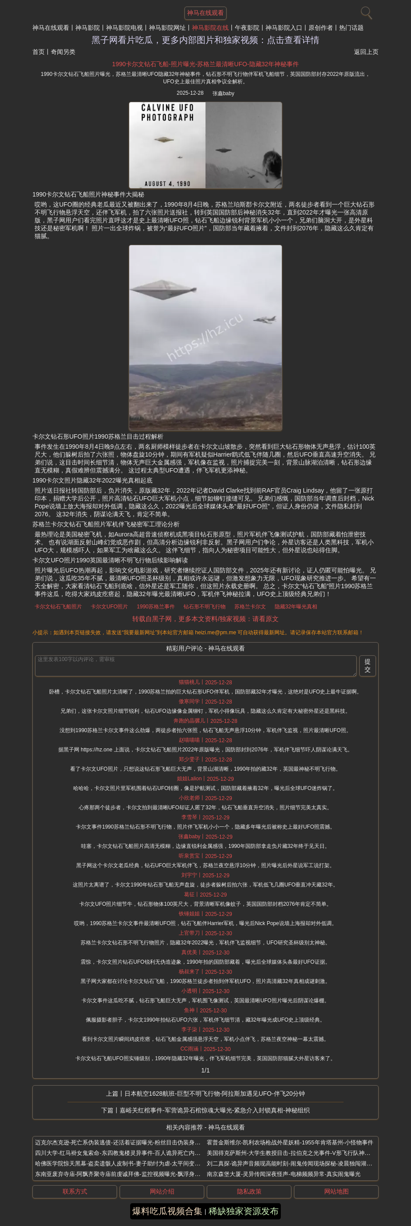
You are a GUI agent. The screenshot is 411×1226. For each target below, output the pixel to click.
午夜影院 (247, 27)
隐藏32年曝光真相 (296, 607)
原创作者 (320, 27)
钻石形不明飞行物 (205, 607)
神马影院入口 (284, 27)
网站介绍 (162, 1191)
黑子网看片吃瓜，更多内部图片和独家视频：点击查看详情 (205, 40)
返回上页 (366, 51)
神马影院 (87, 27)
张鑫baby (223, 93)
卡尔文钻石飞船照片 (58, 607)
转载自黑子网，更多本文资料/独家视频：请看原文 (205, 618)
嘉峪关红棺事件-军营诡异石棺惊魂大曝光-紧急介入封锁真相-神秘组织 (215, 1110)
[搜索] (365, 11)
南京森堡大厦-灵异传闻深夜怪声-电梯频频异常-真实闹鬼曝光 (284, 1174)
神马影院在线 (210, 27)
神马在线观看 (50, 27)
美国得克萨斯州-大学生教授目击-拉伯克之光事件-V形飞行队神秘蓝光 (294, 1153)
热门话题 (351, 27)
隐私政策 (249, 1191)
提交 (368, 665)
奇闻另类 (63, 51)
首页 (38, 51)
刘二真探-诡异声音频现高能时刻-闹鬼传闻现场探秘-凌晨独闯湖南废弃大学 (301, 1163)
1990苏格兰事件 (156, 607)
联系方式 (75, 1191)
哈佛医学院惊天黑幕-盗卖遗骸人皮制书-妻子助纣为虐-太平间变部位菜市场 (129, 1163)
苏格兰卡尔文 (250, 607)
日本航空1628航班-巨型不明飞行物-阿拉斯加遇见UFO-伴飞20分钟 (214, 1093)
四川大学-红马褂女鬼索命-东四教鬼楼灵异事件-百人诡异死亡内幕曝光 (123, 1153)
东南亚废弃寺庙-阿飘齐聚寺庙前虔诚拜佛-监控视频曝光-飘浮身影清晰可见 (129, 1174)
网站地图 (336, 1191)
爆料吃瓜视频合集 (167, 1211)
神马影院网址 (167, 27)
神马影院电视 (124, 27)
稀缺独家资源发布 (244, 1211)
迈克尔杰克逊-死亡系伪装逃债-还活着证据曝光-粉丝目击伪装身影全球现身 (129, 1142)
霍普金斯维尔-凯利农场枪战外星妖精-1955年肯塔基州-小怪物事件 (290, 1142)
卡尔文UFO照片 (109, 607)
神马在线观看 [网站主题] (205, 12)
